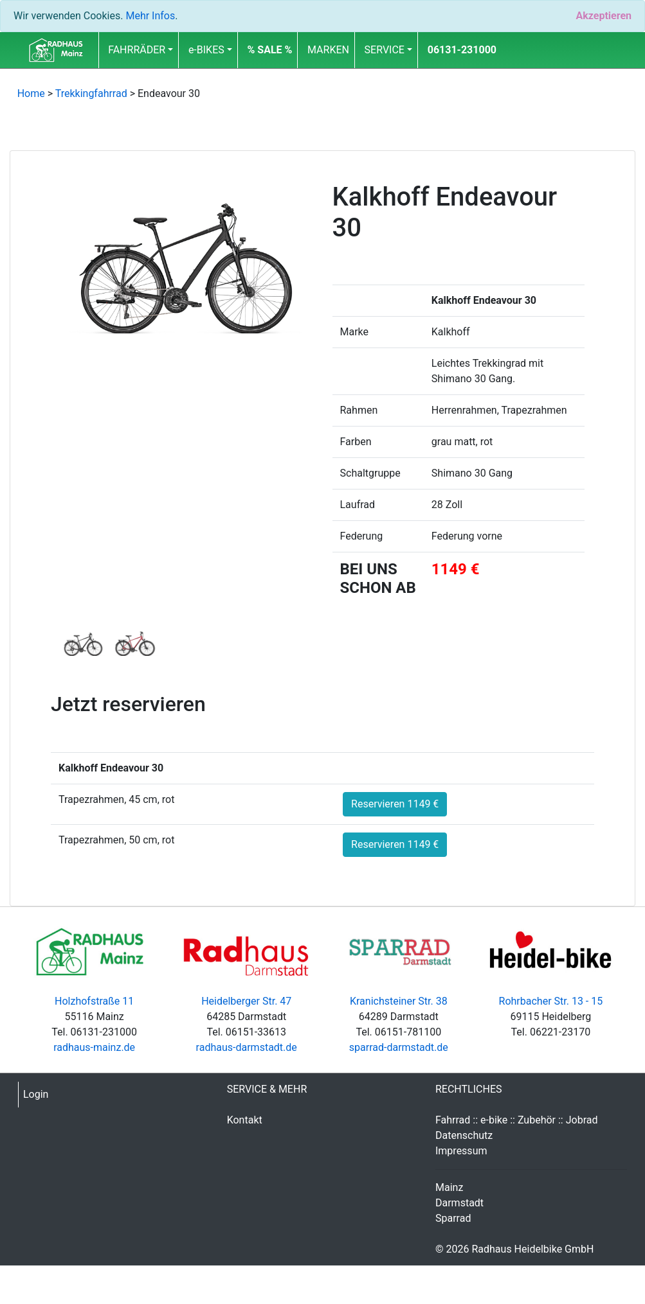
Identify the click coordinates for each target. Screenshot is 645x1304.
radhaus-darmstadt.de (246, 1047)
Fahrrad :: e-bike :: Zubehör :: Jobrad (516, 1120)
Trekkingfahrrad (91, 93)
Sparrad (453, 1218)
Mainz (449, 1187)
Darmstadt (459, 1203)
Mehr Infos (150, 16)
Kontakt (244, 1120)
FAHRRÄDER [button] (136, 50)
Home (31, 93)
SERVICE (384, 50)
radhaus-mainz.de (94, 1047)
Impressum (461, 1151)
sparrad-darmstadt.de (398, 1047)
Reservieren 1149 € (395, 804)
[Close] (603, 16)
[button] (269, 50)
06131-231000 (462, 50)
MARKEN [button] (328, 50)
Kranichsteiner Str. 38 (399, 1001)
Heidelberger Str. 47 (246, 1001)
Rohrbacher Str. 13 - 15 (551, 1001)
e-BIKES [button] (206, 50)
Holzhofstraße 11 (94, 1001)
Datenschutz (464, 1135)
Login (35, 1094)
